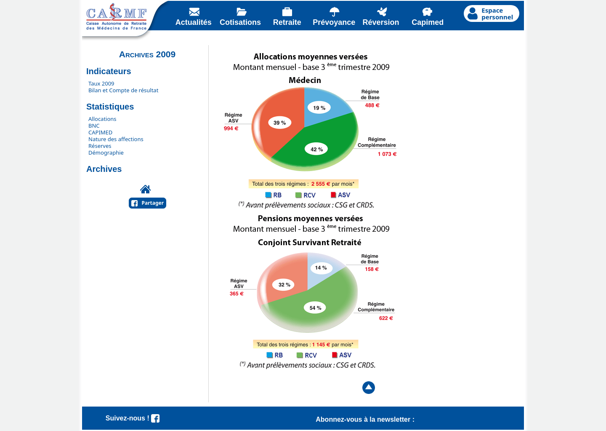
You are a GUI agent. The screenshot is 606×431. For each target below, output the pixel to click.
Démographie (106, 152)
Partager (153, 202)
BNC (94, 125)
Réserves (100, 146)
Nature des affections (116, 139)
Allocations (102, 119)
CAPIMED (100, 132)
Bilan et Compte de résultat (123, 90)
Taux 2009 (101, 83)
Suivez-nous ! (132, 418)
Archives (104, 169)
